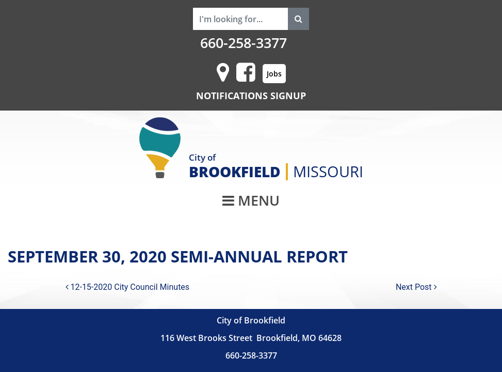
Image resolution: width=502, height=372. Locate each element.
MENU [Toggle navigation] (251, 200)
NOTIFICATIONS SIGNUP (251, 95)
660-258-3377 (243, 43)
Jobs (274, 74)
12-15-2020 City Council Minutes (128, 287)
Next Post (416, 287)
